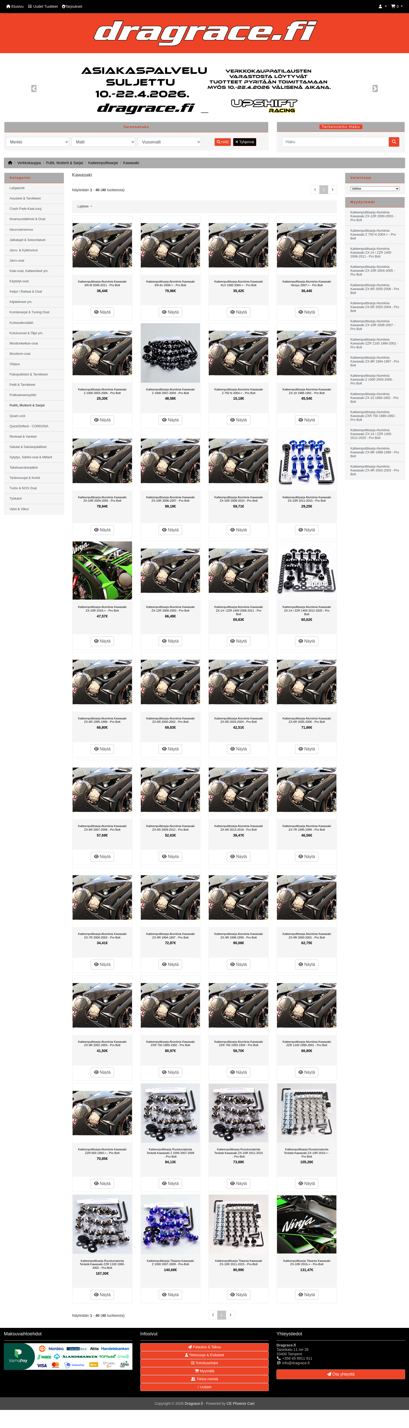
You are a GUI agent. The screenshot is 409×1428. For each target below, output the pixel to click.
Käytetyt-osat (19, 281)
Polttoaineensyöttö (23, 395)
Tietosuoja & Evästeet (204, 1355)
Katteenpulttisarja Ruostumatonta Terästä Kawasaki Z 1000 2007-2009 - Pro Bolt (170, 1153)
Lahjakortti (17, 188)
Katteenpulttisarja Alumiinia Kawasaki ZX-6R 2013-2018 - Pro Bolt (238, 827)
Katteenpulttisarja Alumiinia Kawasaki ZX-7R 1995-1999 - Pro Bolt (306, 827)
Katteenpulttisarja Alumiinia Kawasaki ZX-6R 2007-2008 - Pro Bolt (102, 827)
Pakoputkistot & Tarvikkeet (29, 374)
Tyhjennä (244, 142)
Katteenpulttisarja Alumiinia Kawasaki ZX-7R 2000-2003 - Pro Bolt (102, 935)
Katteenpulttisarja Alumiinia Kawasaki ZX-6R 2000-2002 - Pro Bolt (170, 720)
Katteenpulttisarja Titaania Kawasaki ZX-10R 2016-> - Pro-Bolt (306, 1262)
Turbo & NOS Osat (23, 488)
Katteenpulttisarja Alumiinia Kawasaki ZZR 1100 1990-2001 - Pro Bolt (306, 1043)
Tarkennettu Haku (341, 127)
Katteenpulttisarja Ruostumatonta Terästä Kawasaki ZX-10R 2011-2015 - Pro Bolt (238, 1153)
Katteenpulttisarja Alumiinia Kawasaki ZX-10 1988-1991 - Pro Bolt (306, 391)
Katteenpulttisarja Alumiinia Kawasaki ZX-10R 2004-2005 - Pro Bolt (102, 499)
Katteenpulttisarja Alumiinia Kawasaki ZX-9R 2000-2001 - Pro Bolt (306, 935)
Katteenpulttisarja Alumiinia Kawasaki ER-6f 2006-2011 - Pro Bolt (102, 283)
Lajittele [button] (84, 206)
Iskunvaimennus (21, 229)
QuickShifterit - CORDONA (29, 426)
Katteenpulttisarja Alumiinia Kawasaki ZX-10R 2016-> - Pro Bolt (102, 608)
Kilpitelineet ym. (21, 302)
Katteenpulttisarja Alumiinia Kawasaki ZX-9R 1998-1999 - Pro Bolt (238, 935)
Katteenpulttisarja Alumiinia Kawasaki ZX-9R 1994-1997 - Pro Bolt (170, 935)
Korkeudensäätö (21, 323)
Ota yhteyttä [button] (341, 1374)
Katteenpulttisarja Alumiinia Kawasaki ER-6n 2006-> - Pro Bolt (170, 283)
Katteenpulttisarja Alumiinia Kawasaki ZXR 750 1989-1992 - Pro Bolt (170, 1043)
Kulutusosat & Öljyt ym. (26, 333)
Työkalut (16, 498)
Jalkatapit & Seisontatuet (27, 240)
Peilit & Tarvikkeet (22, 385)
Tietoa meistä (204, 1379)
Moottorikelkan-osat (24, 343)
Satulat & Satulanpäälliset (28, 447)
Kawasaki (131, 163)
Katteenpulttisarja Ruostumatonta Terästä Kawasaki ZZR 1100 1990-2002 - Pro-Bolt (102, 1264)
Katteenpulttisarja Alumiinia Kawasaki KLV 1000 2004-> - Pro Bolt (238, 283)
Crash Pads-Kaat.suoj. (26, 209)
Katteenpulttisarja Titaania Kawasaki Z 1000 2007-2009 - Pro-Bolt (170, 1262)
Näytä (102, 312)
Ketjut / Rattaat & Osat (26, 291)
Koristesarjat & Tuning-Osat (29, 312)
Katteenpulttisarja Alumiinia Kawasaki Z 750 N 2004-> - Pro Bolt (238, 391)
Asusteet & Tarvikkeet (25, 198)
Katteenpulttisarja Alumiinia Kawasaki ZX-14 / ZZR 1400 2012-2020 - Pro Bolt (306, 610)
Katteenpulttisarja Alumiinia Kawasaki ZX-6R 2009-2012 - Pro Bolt (170, 827)
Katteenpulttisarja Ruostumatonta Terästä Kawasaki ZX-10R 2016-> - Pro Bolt (307, 1153)
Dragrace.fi (194, 1403)
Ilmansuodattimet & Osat (27, 219)
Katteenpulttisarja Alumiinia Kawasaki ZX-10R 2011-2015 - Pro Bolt (306, 499)
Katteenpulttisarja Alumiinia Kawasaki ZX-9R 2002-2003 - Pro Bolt (102, 1043)
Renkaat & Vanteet (23, 436)
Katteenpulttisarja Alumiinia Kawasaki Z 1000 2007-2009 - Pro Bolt (170, 391)
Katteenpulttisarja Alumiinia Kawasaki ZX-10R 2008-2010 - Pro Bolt (238, 499)
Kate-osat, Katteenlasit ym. (29, 271)
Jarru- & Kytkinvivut (23, 250)
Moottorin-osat (20, 354)
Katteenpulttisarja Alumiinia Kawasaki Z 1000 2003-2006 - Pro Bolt (102, 391)
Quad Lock (17, 416)
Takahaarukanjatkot (24, 467)
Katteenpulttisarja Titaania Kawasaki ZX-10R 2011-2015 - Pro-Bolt (238, 1262)
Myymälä (204, 1371)
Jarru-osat (17, 260)
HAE (223, 142)
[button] (382, 6)
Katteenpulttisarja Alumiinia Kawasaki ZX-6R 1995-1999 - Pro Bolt (102, 720)
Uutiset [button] (204, 1387)
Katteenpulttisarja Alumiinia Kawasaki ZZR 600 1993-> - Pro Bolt (102, 1151)
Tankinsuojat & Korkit (25, 478)
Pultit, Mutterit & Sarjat (64, 163)
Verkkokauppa (29, 163)
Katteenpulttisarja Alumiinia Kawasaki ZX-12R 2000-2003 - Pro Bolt (170, 608)
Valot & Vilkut (19, 509)
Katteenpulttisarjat (103, 163)
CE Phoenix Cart (240, 1403)
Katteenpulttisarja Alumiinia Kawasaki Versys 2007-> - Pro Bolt (306, 283)
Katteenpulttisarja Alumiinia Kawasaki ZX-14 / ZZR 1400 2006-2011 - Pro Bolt (238, 610)
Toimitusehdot (204, 1363)
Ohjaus (15, 364)
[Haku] (335, 142)
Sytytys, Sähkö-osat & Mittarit (31, 457)
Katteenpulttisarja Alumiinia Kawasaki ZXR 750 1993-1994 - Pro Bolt (238, 1043)
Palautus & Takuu (204, 1347)
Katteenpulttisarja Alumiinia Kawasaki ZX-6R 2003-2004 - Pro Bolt (238, 720)
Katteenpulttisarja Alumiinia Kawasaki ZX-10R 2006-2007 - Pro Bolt (170, 499)
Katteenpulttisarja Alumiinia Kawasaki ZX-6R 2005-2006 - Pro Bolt (306, 720)
